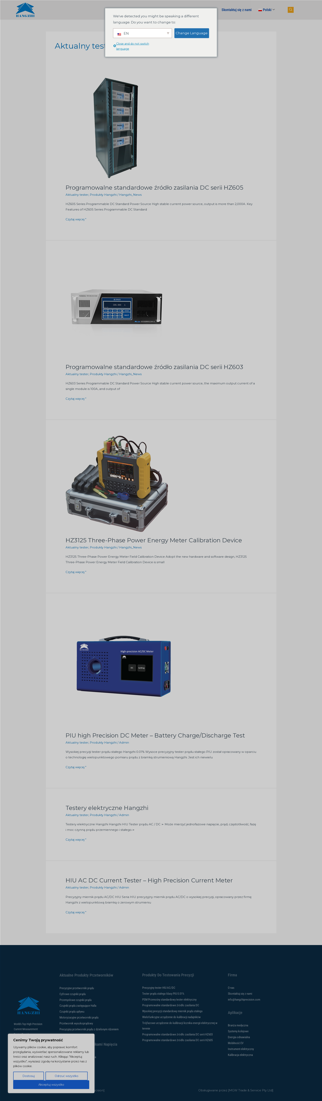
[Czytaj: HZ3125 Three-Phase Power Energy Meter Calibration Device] (117, 483)
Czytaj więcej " (76, 219)
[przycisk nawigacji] (291, 10)
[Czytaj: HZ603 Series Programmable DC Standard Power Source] (117, 307)
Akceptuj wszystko (51, 1084)
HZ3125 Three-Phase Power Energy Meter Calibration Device (154, 540)
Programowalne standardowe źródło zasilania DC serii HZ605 (154, 187)
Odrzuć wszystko (66, 1076)
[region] (51, 1063)
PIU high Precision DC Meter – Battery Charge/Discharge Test (155, 735)
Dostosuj (28, 1076)
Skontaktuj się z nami (236, 10)
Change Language (192, 33)
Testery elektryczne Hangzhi (107, 808)
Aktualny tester (77, 195)
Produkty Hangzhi (103, 195)
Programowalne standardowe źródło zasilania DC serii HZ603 (154, 367)
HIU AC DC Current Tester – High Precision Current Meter (149, 880)
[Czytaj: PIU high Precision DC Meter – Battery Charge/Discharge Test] (125, 668)
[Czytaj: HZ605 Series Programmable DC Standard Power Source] (117, 128)
